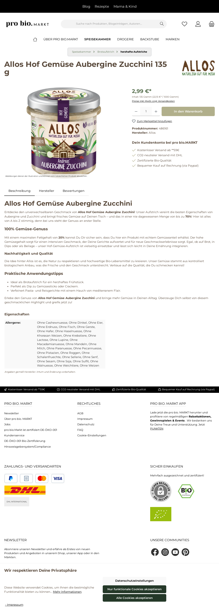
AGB (80, 413)
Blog (86, 6)
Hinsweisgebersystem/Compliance (27, 446)
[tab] (19, 191)
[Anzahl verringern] (136, 111)
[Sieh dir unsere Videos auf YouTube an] (175, 552)
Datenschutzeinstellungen (134, 580)
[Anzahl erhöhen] (156, 111)
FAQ (80, 429)
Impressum (85, 418)
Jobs (7, 424)
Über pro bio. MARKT (18, 418)
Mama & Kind (125, 6)
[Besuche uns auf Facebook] (155, 552)
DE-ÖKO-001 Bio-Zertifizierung (24, 440)
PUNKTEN (156, 428)
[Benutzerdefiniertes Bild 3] (49, 478)
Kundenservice (14, 435)
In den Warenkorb (188, 111)
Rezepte (102, 6)
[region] (64, 132)
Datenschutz (85, 424)
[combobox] (109, 24)
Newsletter (11, 413)
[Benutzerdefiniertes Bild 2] (26, 478)
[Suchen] (162, 24)
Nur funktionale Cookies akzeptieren (134, 589)
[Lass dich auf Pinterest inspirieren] (185, 552)
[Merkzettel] (184, 24)
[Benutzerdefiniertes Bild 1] (11, 478)
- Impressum (14, 604)
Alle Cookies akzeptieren (134, 598)
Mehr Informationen (67, 591)
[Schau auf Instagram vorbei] (165, 552)
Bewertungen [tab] (74, 191)
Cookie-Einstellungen (91, 435)
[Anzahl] (146, 111)
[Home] (38, 39)
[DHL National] (25, 490)
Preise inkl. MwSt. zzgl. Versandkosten (153, 101)
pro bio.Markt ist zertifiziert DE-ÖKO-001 (30, 429)
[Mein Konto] (198, 24)
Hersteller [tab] (46, 191)
